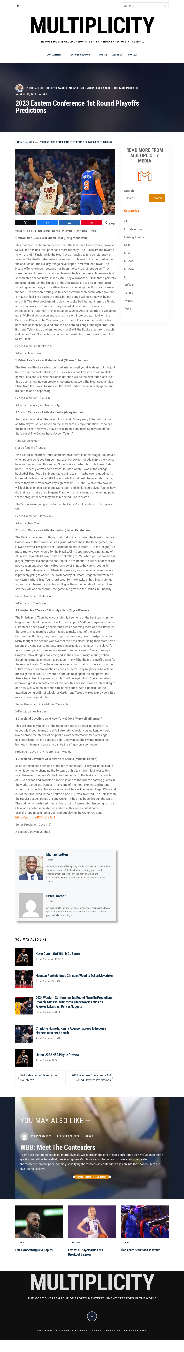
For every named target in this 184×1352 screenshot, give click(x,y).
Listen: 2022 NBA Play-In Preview (57, 1055)
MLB (127, 245)
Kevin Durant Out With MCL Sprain (58, 954)
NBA (45, 94)
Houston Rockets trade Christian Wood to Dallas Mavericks (74, 976)
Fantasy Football (134, 237)
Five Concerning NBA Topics (34, 1250)
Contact (132, 54)
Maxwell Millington (82, 88)
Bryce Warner (59, 88)
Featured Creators (81, 54)
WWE (127, 308)
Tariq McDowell (129, 88)
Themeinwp (138, 1330)
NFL (126, 277)
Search (129, 190)
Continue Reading (92, 1177)
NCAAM (129, 261)
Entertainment (133, 229)
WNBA (128, 300)
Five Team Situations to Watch (141, 1250)
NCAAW (129, 269)
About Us (117, 54)
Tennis (128, 292)
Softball (129, 284)
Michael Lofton (39, 88)
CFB (127, 221)
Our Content (55, 54)
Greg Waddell (104, 88)
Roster (103, 54)
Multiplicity (92, 25)
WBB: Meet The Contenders (57, 1147)
